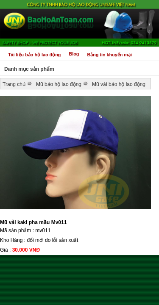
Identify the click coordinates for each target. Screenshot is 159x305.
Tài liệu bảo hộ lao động (34, 54)
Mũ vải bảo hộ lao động (118, 84)
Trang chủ (14, 84)
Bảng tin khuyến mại (109, 54)
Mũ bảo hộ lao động (58, 84)
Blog (74, 53)
